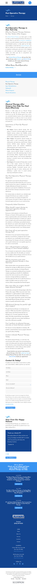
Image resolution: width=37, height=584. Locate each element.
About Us (18, 534)
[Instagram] (20, 563)
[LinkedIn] (14, 563)
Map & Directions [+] (18, 551)
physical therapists (25, 45)
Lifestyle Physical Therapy (13, 36)
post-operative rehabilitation (25, 40)
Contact (18, 541)
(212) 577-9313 (18, 523)
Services (18, 536)
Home (18, 531)
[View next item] (8, 454)
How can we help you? (10, 388)
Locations (18, 539)
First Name (8, 367)
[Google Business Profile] (22, 563)
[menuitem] (18, 82)
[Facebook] (17, 563)
